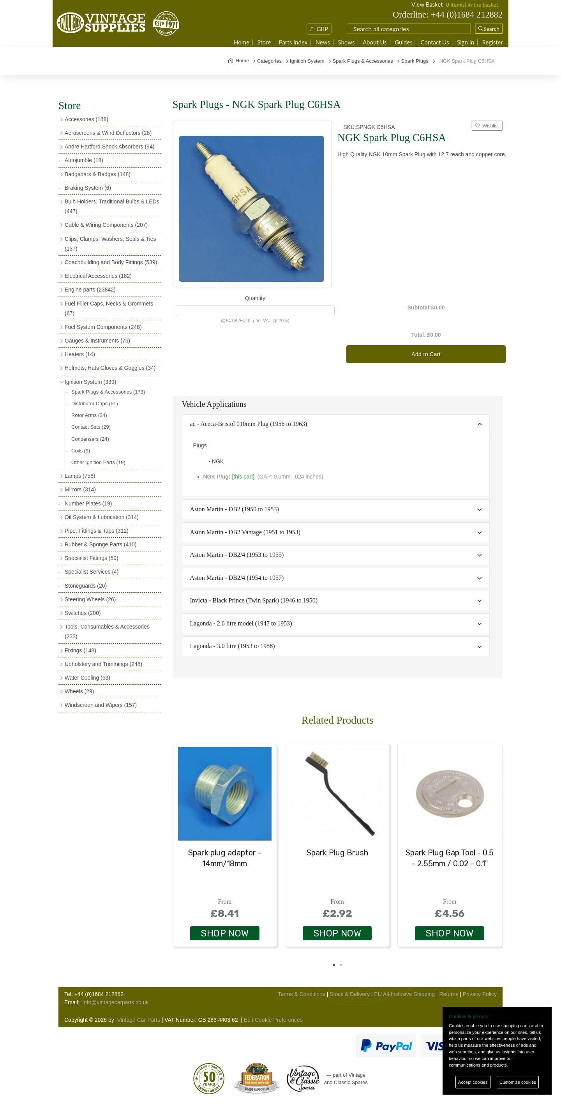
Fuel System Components (103, 327)
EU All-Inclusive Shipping (404, 994)
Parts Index (293, 42)
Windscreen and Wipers (101, 705)
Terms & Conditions (301, 994)
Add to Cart (426, 354)
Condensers (90, 439)
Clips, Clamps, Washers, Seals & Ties (110, 244)
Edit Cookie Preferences (273, 1020)
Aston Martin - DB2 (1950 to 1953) (234, 509)
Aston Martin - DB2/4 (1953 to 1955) (237, 554)
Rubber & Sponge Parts (100, 544)
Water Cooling (87, 678)
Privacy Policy (480, 994)
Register (492, 42)
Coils (80, 451)
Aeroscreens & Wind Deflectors (108, 133)
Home (241, 42)
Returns (448, 994)
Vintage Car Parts (138, 1020)
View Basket (427, 4)
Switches (83, 613)
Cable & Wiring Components (106, 225)
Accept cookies (472, 1082)
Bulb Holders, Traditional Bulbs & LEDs (112, 206)
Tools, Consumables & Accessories (107, 631)
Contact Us (434, 42)
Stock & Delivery (350, 994)
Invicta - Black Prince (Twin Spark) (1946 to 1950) (254, 600)
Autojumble (84, 160)
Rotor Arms (89, 415)
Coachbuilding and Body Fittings (111, 262)
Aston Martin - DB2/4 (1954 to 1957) (237, 577)
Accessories (86, 119)
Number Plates (88, 503)
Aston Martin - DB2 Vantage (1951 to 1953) (245, 532)
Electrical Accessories (98, 276)
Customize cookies (517, 1082)
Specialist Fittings (91, 558)
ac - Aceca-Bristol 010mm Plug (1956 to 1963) (248, 423)
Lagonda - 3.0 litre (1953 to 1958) (232, 646)
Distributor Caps (94, 403)
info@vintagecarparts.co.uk (116, 1002)
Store (264, 42)
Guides (404, 42)
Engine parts (90, 289)
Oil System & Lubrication (102, 517)
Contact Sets (91, 427)
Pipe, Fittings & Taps (97, 531)
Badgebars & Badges (98, 174)
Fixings (80, 650)
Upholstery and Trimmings (103, 664)
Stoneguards (86, 586)
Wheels (79, 691)
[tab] (336, 425)
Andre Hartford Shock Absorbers (109, 146)
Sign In (465, 42)
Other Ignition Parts (98, 462)
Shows (346, 42)
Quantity (255, 298)
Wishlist (487, 126)
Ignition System (90, 382)
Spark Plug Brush (337, 852)
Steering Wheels (90, 599)
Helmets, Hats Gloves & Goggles (110, 368)
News (323, 42)
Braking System (88, 188)
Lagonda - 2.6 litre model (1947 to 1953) (241, 623)
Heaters (80, 354)
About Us (375, 42)
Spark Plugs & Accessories (108, 392)
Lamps (80, 476)
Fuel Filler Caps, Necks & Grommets (109, 308)
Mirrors (80, 489)
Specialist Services (92, 572)
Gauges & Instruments (97, 340)
